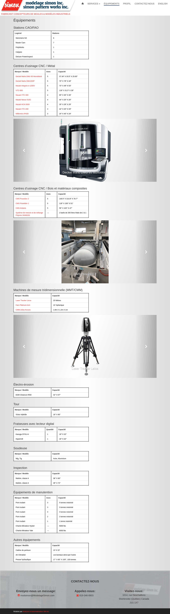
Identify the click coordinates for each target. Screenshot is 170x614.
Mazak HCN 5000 (23, 104)
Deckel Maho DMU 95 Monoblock (29, 76)
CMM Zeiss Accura (23, 310)
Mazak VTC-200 (22, 109)
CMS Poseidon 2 (22, 199)
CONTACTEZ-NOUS (144, 4)
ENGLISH (162, 4)
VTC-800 (19, 90)
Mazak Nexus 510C (23, 100)
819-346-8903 (84, 595)
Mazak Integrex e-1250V (25, 86)
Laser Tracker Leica (23, 300)
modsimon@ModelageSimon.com (36, 595)
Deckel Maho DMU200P (25, 81)
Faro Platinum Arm (23, 305)
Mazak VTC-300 (22, 95)
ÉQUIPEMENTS (111, 4)
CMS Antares (21, 208)
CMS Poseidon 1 (22, 203)
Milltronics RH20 (22, 114)
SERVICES (93, 4)
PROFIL (127, 4)
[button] (24, 150)
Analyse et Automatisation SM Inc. (36, 611)
